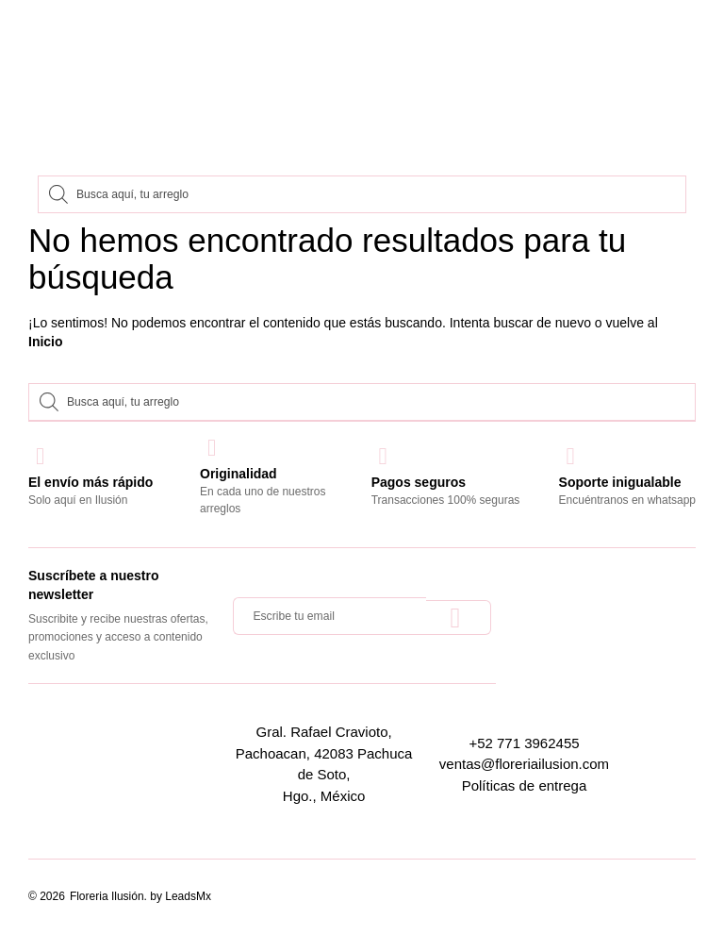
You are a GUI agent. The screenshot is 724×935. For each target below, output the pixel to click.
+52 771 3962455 (524, 743)
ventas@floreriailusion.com (524, 764)
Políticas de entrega (524, 785)
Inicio (45, 341)
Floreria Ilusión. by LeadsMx (140, 896)
